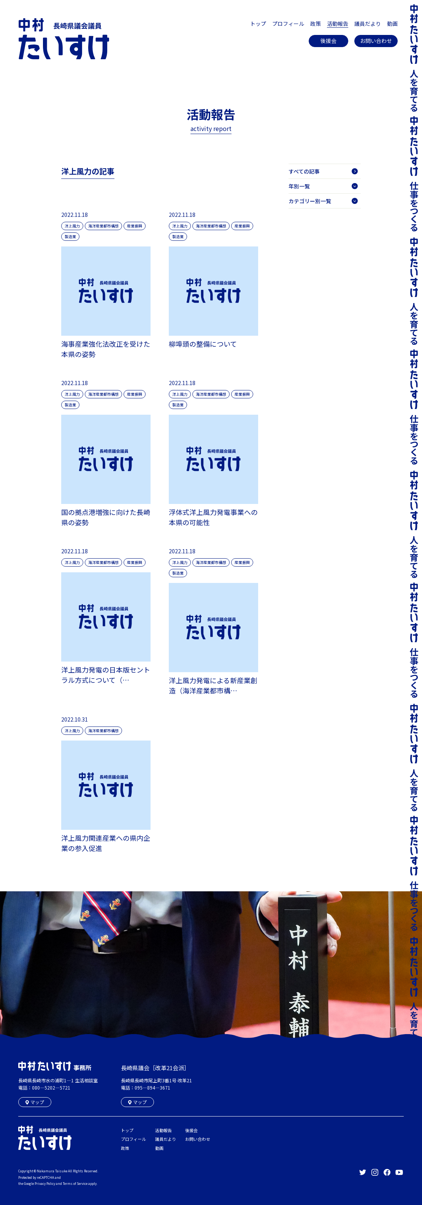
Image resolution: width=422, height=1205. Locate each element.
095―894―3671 (152, 1087)
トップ (258, 23)
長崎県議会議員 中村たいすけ (63, 38)
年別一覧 (323, 186)
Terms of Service (75, 1183)
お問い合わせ (376, 40)
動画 (392, 23)
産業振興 (134, 226)
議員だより (367, 23)
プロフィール (288, 23)
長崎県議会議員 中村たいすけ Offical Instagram (374, 1172)
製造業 (70, 236)
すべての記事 (323, 171)
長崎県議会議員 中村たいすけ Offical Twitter (362, 1172)
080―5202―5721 (51, 1087)
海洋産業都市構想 (103, 226)
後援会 (328, 40)
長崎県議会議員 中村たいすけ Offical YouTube (399, 1172)
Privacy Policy (45, 1183)
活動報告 (337, 23)
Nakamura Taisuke (52, 1171)
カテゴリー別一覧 (323, 201)
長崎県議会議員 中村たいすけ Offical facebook (387, 1172)
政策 (315, 23)
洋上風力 (72, 226)
